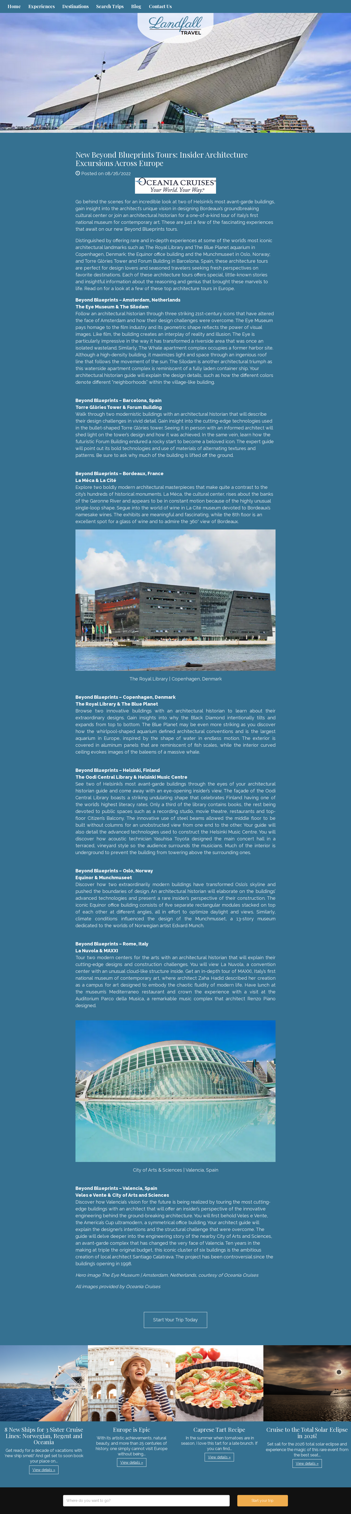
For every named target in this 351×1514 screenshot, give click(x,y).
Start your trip (262, 1501)
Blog (136, 6)
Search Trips (110, 6)
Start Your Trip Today (175, 1319)
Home (14, 6)
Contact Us (160, 6)
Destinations (75, 6)
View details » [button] (43, 1470)
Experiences (41, 6)
